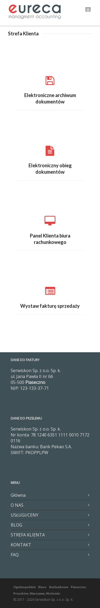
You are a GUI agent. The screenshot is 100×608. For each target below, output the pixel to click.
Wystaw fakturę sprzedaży (50, 306)
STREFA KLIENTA (28, 535)
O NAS (17, 505)
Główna (18, 495)
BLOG (16, 525)
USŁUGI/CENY (24, 515)
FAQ (15, 555)
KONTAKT (21, 545)
